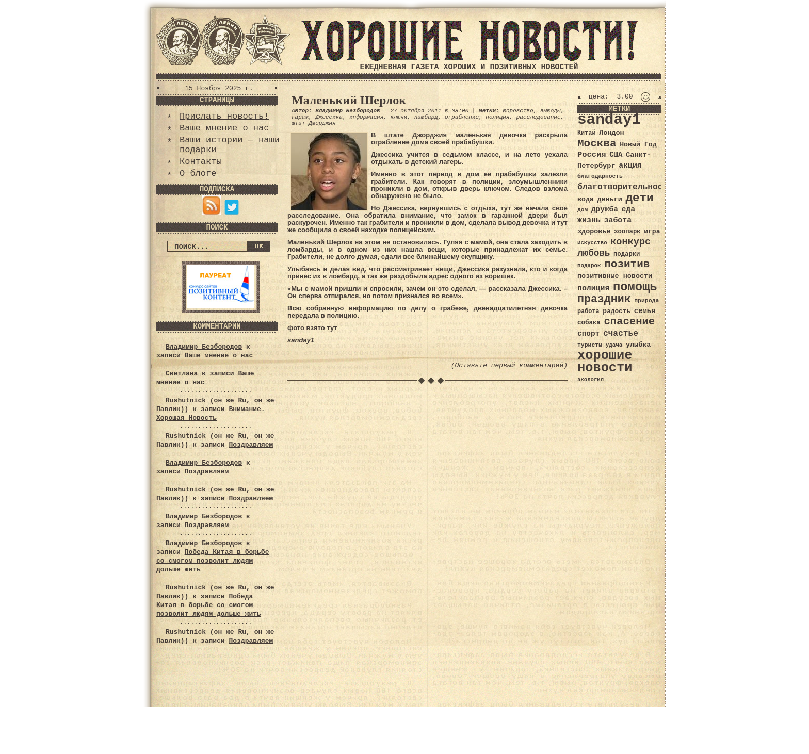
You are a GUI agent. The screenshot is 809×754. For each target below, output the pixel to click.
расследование (538, 117)
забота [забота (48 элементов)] (618, 220)
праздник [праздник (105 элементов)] (604, 299)
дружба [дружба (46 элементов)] (604, 209)
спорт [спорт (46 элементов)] (588, 334)
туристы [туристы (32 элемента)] (589, 344)
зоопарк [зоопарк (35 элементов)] (627, 231)
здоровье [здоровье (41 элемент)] (594, 231)
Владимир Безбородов (204, 347)
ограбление (462, 117)
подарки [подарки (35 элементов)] (626, 254)
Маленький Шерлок (349, 100)
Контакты (201, 162)
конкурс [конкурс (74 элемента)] (630, 242)
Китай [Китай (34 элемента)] (586, 133)
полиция (497, 117)
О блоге (198, 173)
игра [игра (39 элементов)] (652, 231)
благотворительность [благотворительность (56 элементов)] (625, 187)
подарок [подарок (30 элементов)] (589, 266)
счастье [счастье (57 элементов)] (620, 333)
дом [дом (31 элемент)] (582, 210)
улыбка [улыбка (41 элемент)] (638, 345)
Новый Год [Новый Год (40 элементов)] (638, 145)
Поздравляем (251, 445)
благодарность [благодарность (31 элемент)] (600, 176)
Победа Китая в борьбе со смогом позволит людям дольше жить (212, 560)
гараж (300, 117)
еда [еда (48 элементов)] (628, 209)
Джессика (329, 117)
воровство (518, 111)
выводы (550, 111)
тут (332, 328)
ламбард (426, 117)
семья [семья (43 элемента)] (645, 311)
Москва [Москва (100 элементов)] (597, 144)
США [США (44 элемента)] (615, 155)
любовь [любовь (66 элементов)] (593, 253)
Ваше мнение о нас (224, 128)
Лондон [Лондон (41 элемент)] (611, 133)
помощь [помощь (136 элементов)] (635, 287)
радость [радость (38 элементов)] (616, 311)
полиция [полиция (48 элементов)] (593, 288)
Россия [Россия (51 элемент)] (591, 154)
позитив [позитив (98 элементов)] (627, 264)
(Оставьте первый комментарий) (509, 365)
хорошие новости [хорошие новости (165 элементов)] (605, 361)
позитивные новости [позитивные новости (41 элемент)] (614, 276)
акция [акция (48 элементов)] (630, 165)
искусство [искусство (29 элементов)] (592, 243)
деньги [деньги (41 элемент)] (609, 199)
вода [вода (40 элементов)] (585, 199)
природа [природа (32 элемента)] (646, 300)
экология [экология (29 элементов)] (590, 379)
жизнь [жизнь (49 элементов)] (589, 220)
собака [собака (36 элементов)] (589, 322)
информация (366, 117)
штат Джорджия (314, 123)
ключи (398, 117)
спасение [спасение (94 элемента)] (629, 321)
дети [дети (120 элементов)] (639, 198)
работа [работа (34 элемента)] (588, 311)
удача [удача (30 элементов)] (614, 345)
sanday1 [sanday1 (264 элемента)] (609, 119)
